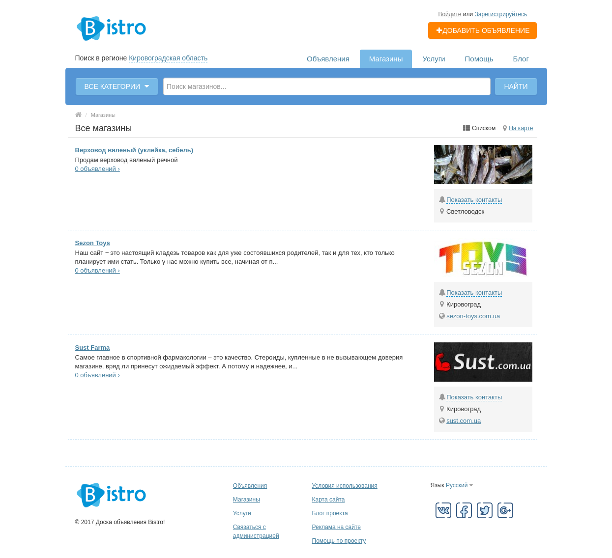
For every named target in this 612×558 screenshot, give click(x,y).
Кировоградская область (168, 58)
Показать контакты (474, 199)
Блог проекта (330, 513)
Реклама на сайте (336, 527)
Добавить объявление (482, 30)
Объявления (328, 59)
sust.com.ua (463, 420)
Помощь (479, 59)
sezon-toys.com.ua (473, 316)
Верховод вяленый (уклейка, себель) (134, 150)
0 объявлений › (97, 168)
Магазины (386, 59)
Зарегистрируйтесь (501, 14)
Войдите (449, 14)
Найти (515, 86)
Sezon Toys (92, 243)
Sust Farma (92, 347)
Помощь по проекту (339, 540)
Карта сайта (328, 499)
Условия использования (345, 485)
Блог (521, 59)
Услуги (433, 59)
